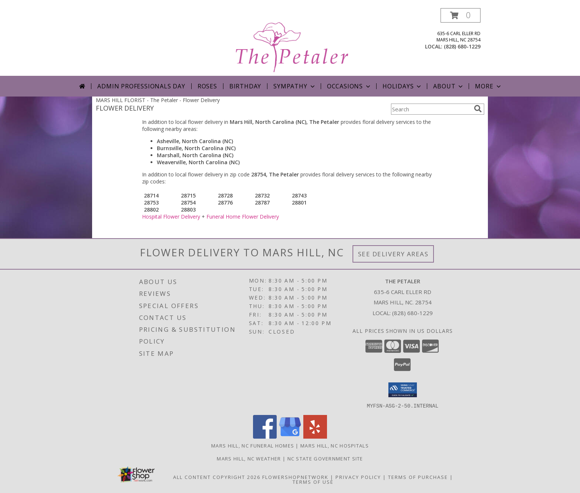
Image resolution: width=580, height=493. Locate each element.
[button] (460, 15)
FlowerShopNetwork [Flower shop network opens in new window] (295, 476)
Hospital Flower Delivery (171, 216)
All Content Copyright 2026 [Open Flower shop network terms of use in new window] (216, 476)
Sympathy (294, 86)
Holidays (402, 86)
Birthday (245, 86)
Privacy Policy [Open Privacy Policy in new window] (358, 476)
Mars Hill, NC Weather (249, 458)
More (488, 86)
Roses (207, 86)
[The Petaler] (290, 41)
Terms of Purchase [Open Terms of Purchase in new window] (418, 476)
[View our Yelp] (315, 436)
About (448, 86)
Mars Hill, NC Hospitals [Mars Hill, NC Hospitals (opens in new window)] (334, 445)
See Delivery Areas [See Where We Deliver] (393, 254)
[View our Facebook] (265, 436)
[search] (478, 109)
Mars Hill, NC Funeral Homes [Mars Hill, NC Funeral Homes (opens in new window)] (252, 445)
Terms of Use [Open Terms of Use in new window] (313, 481)
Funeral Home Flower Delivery (242, 216)
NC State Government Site (325, 458)
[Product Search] (431, 109)
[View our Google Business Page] (290, 436)
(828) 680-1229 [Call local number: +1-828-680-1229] (462, 46)
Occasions (349, 86)
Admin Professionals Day (141, 86)
